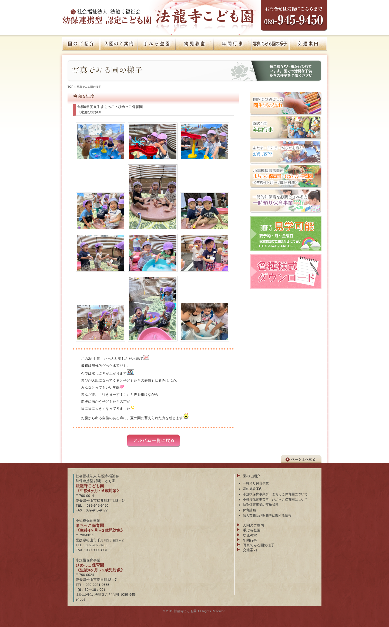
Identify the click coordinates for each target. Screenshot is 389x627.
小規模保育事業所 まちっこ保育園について (275, 494)
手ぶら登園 (251, 530)
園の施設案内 (252, 488)
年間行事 (250, 540)
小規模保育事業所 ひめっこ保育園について (275, 499)
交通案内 (250, 550)
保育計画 (249, 510)
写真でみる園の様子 (89, 86)
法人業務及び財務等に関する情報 (267, 515)
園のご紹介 (251, 476)
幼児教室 (250, 535)
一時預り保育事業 (256, 483)
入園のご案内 (253, 525)
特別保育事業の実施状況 (261, 504)
